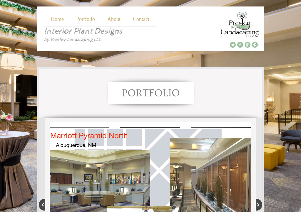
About (114, 19)
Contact (141, 19)
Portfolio (85, 19)
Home (57, 19)
